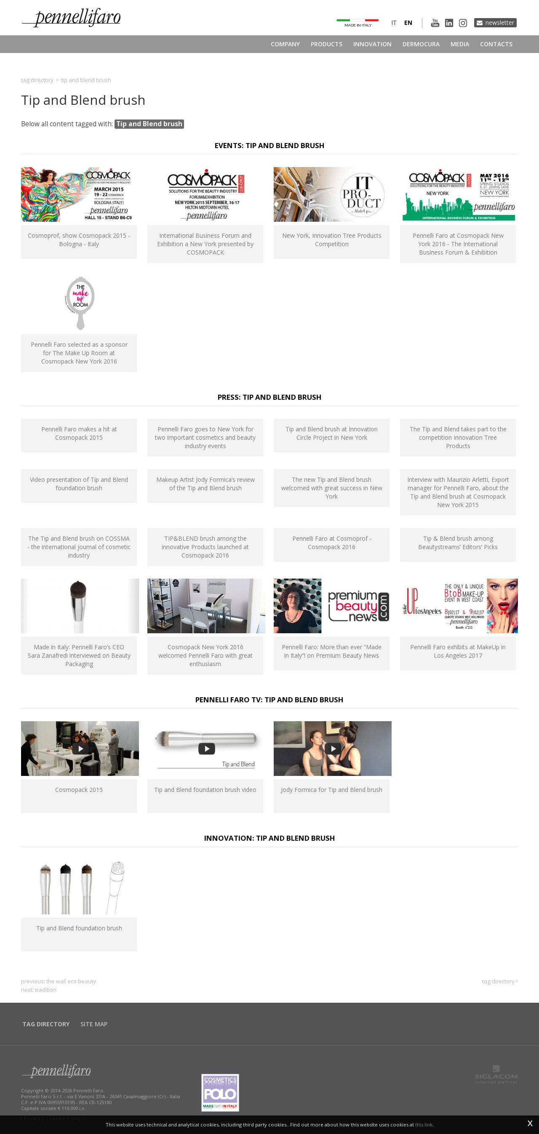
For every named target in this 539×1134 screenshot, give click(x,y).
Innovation (372, 44)
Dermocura (421, 44)
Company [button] (285, 44)
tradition (45, 989)
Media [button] (460, 44)
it (394, 23)
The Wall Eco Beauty (71, 981)
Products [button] (326, 44)
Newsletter (500, 23)
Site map (93, 1024)
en (408, 23)
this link (423, 1124)
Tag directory (37, 80)
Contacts (496, 44)
